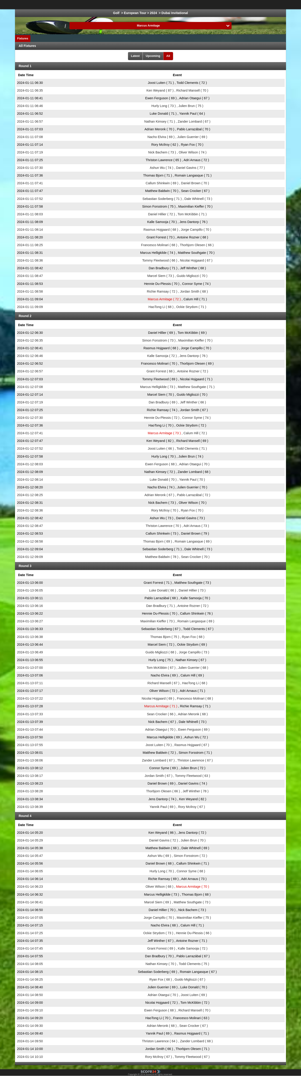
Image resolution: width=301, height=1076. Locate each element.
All (168, 56)
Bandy (239, 4)
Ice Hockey (115, 4)
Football (94, 4)
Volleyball (200, 4)
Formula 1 (159, 4)
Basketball (138, 4)
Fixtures (22, 38)
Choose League (64, 4)
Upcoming (153, 56)
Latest (135, 56)
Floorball (221, 4)
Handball (180, 4)
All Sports (258, 4)
